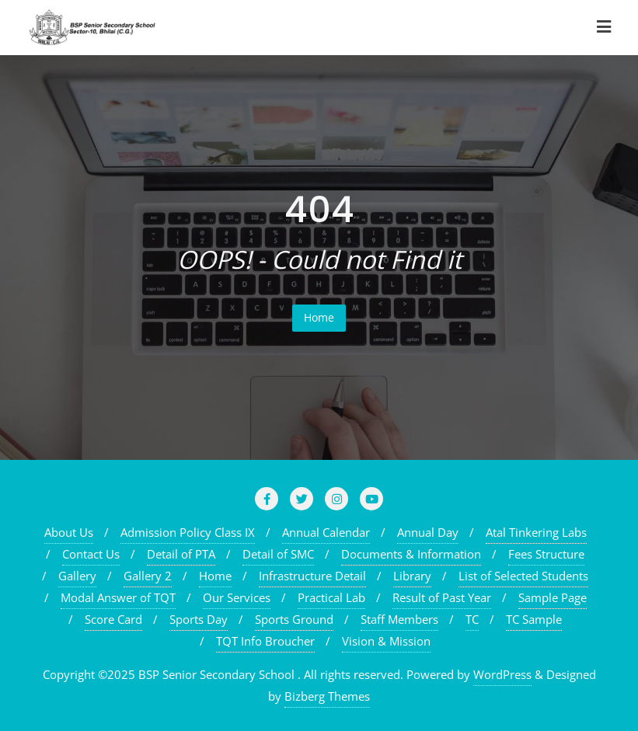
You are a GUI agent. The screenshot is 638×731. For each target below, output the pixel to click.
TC (472, 619)
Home (319, 317)
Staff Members (399, 619)
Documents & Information (411, 554)
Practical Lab (331, 597)
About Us (68, 532)
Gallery (77, 575)
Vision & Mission (386, 641)
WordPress (502, 674)
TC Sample (534, 619)
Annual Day (427, 532)
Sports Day (198, 619)
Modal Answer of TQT (118, 597)
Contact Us (91, 554)
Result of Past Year (441, 597)
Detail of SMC (278, 554)
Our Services (236, 597)
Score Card (113, 619)
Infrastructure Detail (312, 575)
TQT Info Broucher (265, 641)
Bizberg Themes (327, 696)
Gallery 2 (148, 575)
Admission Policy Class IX (187, 532)
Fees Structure (546, 554)
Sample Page (552, 597)
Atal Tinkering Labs (536, 532)
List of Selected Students (523, 575)
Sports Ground (294, 619)
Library (412, 575)
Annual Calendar (326, 532)
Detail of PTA (181, 554)
